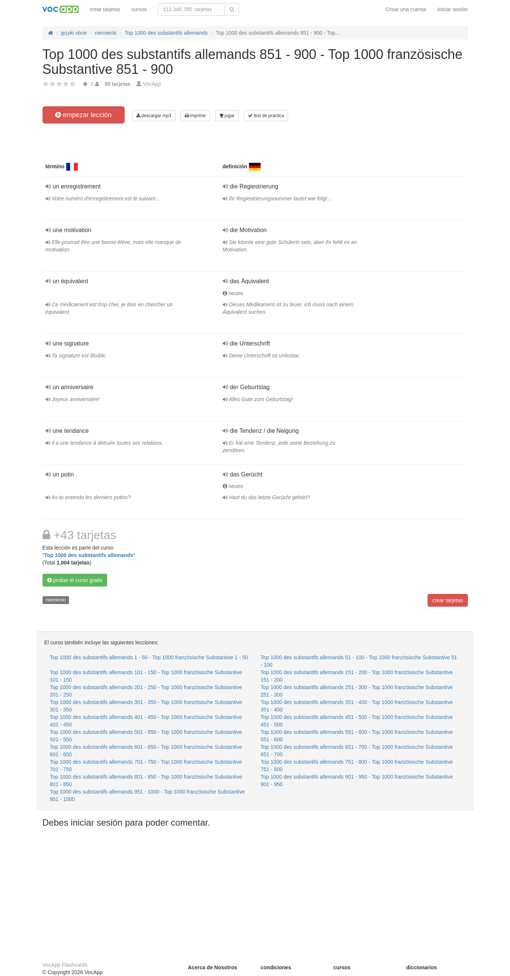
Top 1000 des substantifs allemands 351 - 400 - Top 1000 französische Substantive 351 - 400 (357, 706)
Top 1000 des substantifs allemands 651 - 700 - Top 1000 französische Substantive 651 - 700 (357, 750)
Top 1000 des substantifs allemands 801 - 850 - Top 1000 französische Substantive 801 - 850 (146, 780)
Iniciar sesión (452, 9)
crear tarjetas (105, 9)
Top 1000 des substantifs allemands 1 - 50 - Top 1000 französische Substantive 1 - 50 (149, 657)
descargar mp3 (153, 115)
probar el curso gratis (74, 580)
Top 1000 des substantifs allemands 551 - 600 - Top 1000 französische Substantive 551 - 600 (357, 735)
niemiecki (56, 600)
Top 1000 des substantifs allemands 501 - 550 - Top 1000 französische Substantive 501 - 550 (146, 735)
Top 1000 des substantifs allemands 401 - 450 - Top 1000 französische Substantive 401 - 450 (146, 721)
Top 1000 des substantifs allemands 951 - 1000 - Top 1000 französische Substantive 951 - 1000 (147, 795)
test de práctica (266, 115)
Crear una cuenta (406, 9)
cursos (139, 9)
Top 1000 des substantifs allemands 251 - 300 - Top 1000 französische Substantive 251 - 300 (357, 691)
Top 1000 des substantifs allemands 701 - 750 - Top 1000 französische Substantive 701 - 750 (146, 765)
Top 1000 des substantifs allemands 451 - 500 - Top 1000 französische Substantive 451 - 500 (357, 721)
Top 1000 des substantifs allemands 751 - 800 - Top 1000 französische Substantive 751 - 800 (357, 765)
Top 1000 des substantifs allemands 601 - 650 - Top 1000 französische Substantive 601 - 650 (146, 750)
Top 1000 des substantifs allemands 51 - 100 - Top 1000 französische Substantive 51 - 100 (359, 661)
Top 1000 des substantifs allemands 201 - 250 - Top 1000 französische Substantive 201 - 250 (146, 691)
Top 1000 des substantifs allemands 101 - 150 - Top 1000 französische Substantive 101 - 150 (146, 676)
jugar (227, 115)
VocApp (152, 84)
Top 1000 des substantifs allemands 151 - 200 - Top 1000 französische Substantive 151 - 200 (357, 676)
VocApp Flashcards (65, 965)
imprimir (195, 115)
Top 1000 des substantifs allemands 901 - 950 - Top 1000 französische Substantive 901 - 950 (357, 780)
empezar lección (83, 115)
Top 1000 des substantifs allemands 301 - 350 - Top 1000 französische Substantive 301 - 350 (146, 706)
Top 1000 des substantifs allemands (88, 555)
